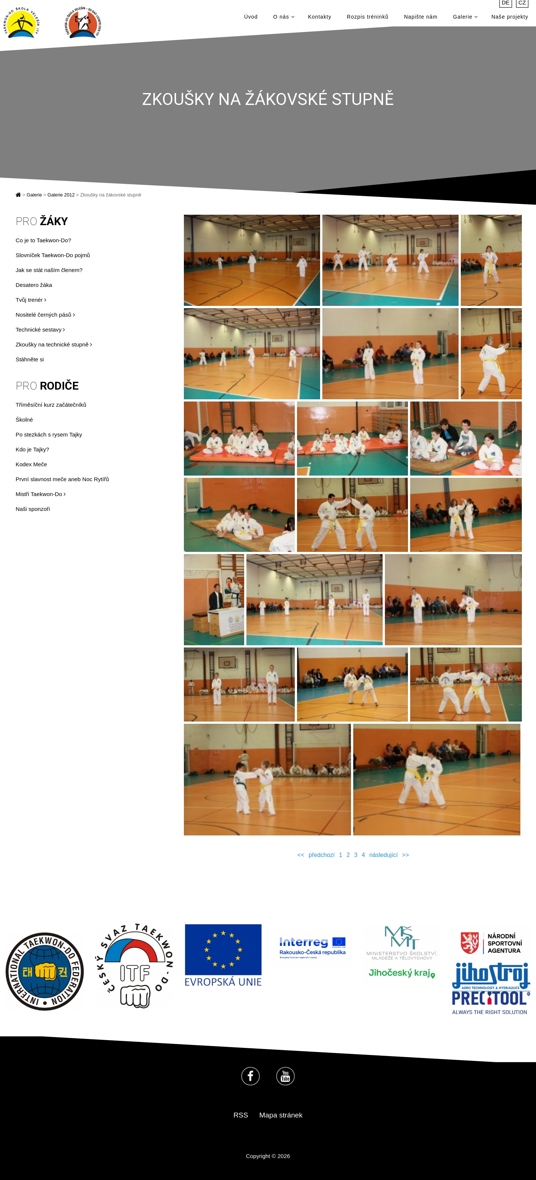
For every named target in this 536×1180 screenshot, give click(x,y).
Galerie (465, 19)
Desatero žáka (34, 285)
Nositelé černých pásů (45, 314)
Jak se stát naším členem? (49, 270)
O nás (283, 19)
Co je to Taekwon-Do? (43, 240)
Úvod (251, 19)
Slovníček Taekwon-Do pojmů (53, 255)
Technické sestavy (40, 329)
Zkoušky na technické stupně (54, 344)
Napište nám (420, 19)
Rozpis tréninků (368, 19)
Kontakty (319, 19)
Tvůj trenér (31, 300)
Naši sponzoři (33, 509)
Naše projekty (509, 19)
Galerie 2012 (60, 195)
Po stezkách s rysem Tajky (49, 434)
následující (383, 855)
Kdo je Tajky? (32, 449)
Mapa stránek (281, 1115)
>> (405, 855)
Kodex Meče (31, 464)
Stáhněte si (30, 359)
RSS (240, 1115)
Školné (24, 419)
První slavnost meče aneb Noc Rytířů (62, 479)
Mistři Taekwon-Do (41, 494)
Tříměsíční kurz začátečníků (51, 405)
